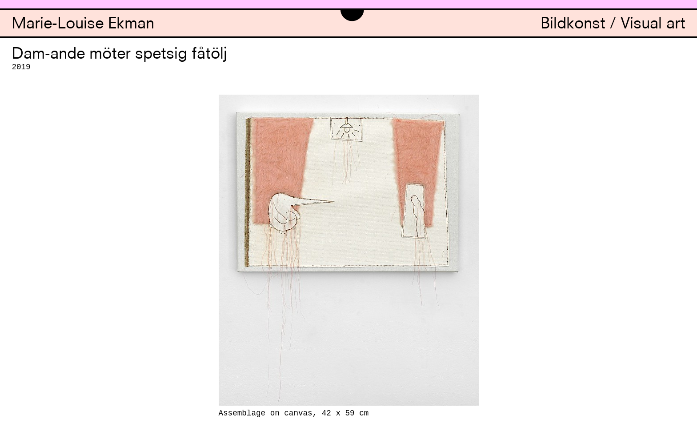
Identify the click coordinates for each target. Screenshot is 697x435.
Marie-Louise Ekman (83, 24)
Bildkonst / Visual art (613, 24)
